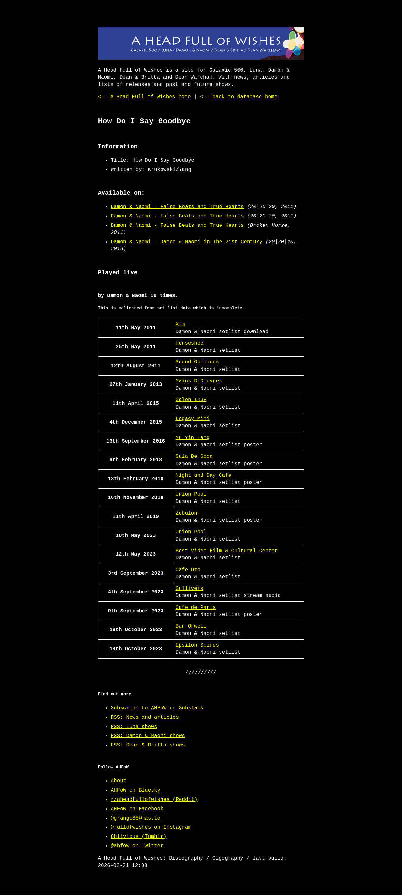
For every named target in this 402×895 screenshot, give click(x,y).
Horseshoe (189, 343)
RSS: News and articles (145, 717)
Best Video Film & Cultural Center (227, 550)
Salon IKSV (191, 399)
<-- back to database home (238, 97)
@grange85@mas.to (136, 818)
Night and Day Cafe (203, 475)
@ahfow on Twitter (137, 846)
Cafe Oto (188, 569)
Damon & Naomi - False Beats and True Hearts (177, 206)
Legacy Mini (193, 418)
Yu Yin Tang (193, 437)
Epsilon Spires (197, 645)
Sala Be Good (194, 456)
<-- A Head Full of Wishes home (144, 97)
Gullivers (189, 588)
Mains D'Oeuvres (199, 381)
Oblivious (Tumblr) (139, 836)
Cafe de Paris (196, 607)
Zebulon (186, 513)
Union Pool (191, 494)
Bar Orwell (191, 626)
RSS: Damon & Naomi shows (148, 735)
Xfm (180, 324)
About (118, 780)
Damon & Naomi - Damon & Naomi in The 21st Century (186, 241)
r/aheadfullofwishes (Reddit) (154, 799)
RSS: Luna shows (134, 726)
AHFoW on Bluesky (136, 790)
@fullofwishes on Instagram (151, 827)
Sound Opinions (197, 362)
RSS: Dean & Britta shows (148, 745)
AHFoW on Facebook (137, 809)
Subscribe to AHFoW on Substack (157, 708)
